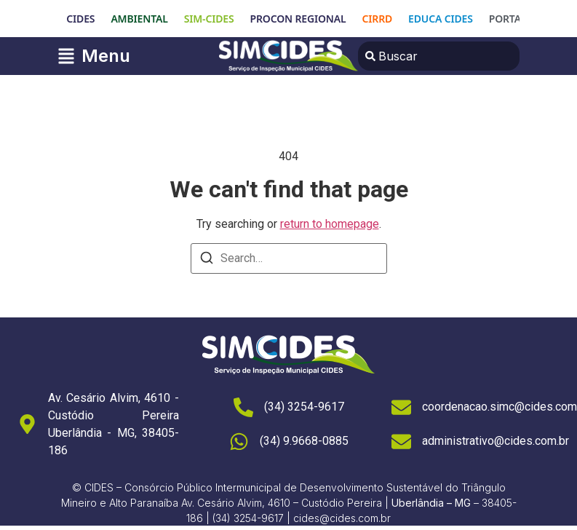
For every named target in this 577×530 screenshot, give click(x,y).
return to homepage (329, 224)
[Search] (207, 260)
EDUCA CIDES (440, 18)
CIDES (80, 18)
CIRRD (377, 18)
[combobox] (439, 56)
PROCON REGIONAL (298, 18)
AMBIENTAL (139, 18)
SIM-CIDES (209, 18)
